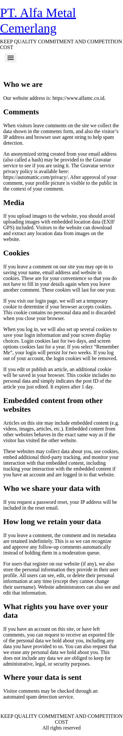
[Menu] (10, 58)
